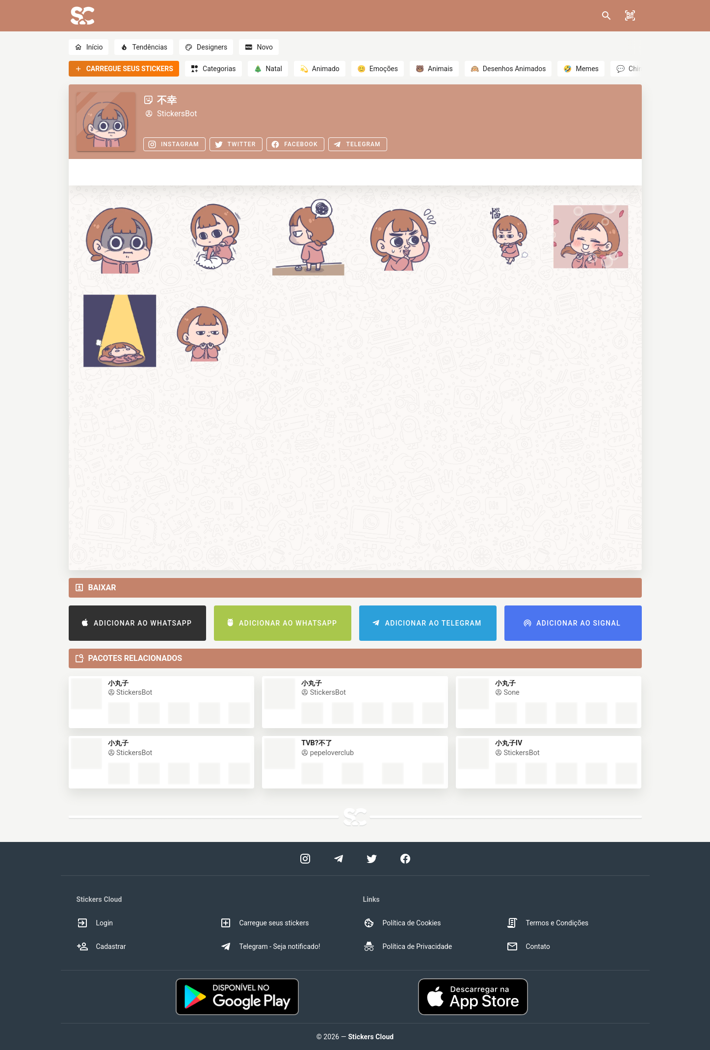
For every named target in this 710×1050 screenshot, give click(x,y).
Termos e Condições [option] (547, 923)
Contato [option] (528, 946)
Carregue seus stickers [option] (264, 923)
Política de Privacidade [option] (407, 946)
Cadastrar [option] (101, 946)
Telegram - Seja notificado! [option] (270, 946)
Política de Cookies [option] (402, 923)
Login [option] (95, 923)
